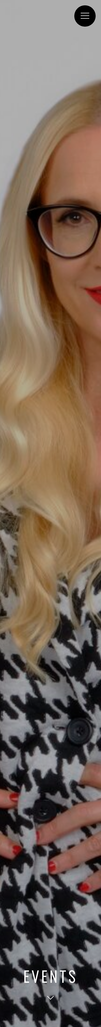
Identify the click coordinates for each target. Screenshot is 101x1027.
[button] (85, 16)
